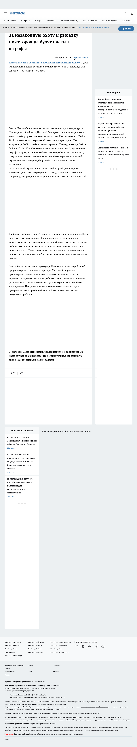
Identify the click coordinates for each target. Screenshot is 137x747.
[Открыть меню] (5, 13)
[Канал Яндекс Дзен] (96, 646)
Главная (7, 675)
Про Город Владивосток (59, 652)
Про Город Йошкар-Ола (59, 645)
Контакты (56, 666)
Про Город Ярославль (36, 652)
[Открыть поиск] (125, 13)
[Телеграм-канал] (89, 646)
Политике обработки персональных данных (93, 27)
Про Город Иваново (35, 645)
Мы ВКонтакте (90, 20)
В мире (38, 20)
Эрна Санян (81, 57)
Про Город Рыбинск (35, 649)
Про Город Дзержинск (13, 642)
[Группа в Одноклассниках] (82, 646)
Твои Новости (10, 652)
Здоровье (51, 20)
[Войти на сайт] (131, 13)
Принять (126, 28)
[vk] (13, 373)
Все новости (10, 20)
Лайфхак (25, 20)
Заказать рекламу (69, 20)
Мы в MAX (127, 20)
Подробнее (127, 720)
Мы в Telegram (109, 20)
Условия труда (10, 671)
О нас (31, 666)
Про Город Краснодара (13, 656)
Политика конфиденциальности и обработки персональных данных (30, 724)
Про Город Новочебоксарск (60, 642)
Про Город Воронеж (12, 645)
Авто (30, 671)
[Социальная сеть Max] (103, 646)
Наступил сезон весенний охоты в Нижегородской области (45, 62)
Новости (56, 671)
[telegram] (22, 373)
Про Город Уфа (56, 649)
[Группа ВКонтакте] (76, 646)
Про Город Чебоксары (36, 642)
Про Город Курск (11, 649)
